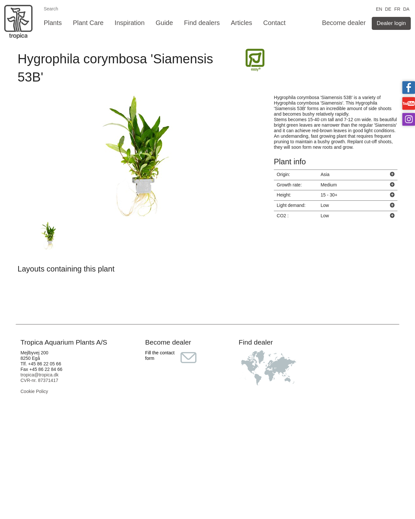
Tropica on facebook (408, 87)
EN (379, 8)
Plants (53, 22)
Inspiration (129, 22)
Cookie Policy (34, 391)
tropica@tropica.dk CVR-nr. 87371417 (39, 377)
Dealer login (391, 23)
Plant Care (88, 22)
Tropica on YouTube (408, 103)
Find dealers (202, 22)
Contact (274, 22)
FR (397, 8)
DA (406, 8)
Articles (241, 22)
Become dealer (344, 22)
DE (388, 8)
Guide (164, 22)
